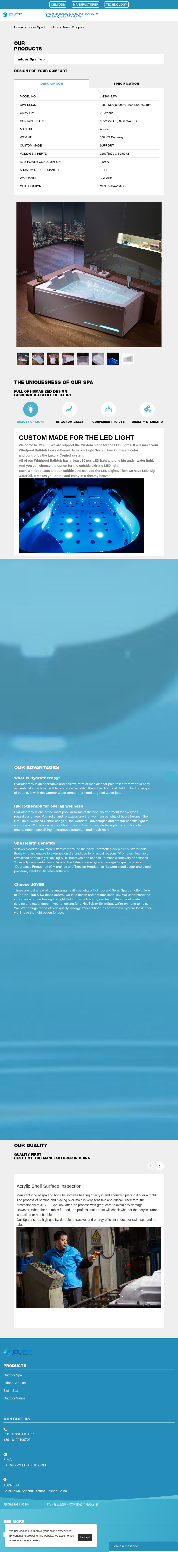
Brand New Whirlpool (68, 27)
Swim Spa (10, 1390)
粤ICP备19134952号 (16, 1504)
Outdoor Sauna (14, 1398)
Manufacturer (86, 4)
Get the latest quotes (170, 776)
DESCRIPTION (51, 83)
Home (18, 27)
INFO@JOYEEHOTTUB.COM (24, 1465)
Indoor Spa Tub (38, 27)
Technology (116, 4)
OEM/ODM (58, 4)
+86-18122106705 (17, 1440)
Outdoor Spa (12, 1375)
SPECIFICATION (126, 83)
